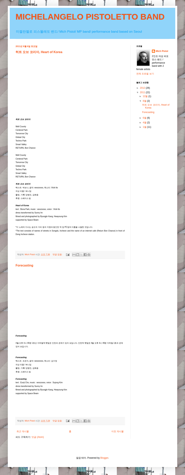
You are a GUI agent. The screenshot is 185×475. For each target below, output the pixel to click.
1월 (145, 127)
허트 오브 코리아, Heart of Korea (39, 52)
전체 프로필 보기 (145, 73)
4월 (145, 122)
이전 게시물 (117, 431)
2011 (143, 92)
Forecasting (24, 265)
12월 (145, 96)
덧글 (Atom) (38, 437)
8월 (145, 101)
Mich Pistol (162, 51)
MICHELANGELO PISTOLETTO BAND (90, 16)
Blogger (104, 458)
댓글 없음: (58, 254)
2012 (143, 88)
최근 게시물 (23, 431)
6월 (145, 118)
